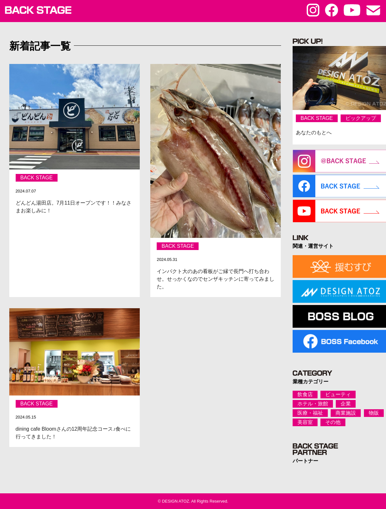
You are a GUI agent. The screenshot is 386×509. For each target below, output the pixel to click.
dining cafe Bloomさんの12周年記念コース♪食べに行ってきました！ (73, 432)
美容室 (305, 422)
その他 (333, 422)
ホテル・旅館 (312, 403)
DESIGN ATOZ (175, 501)
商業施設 (345, 413)
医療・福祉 (310, 413)
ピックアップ (360, 118)
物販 (374, 413)
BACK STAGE (36, 177)
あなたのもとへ (314, 132)
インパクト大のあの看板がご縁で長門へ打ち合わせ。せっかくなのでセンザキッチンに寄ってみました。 (216, 279)
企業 (346, 403)
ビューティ (338, 394)
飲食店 (305, 394)
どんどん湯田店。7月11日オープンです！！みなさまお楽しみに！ (74, 206)
